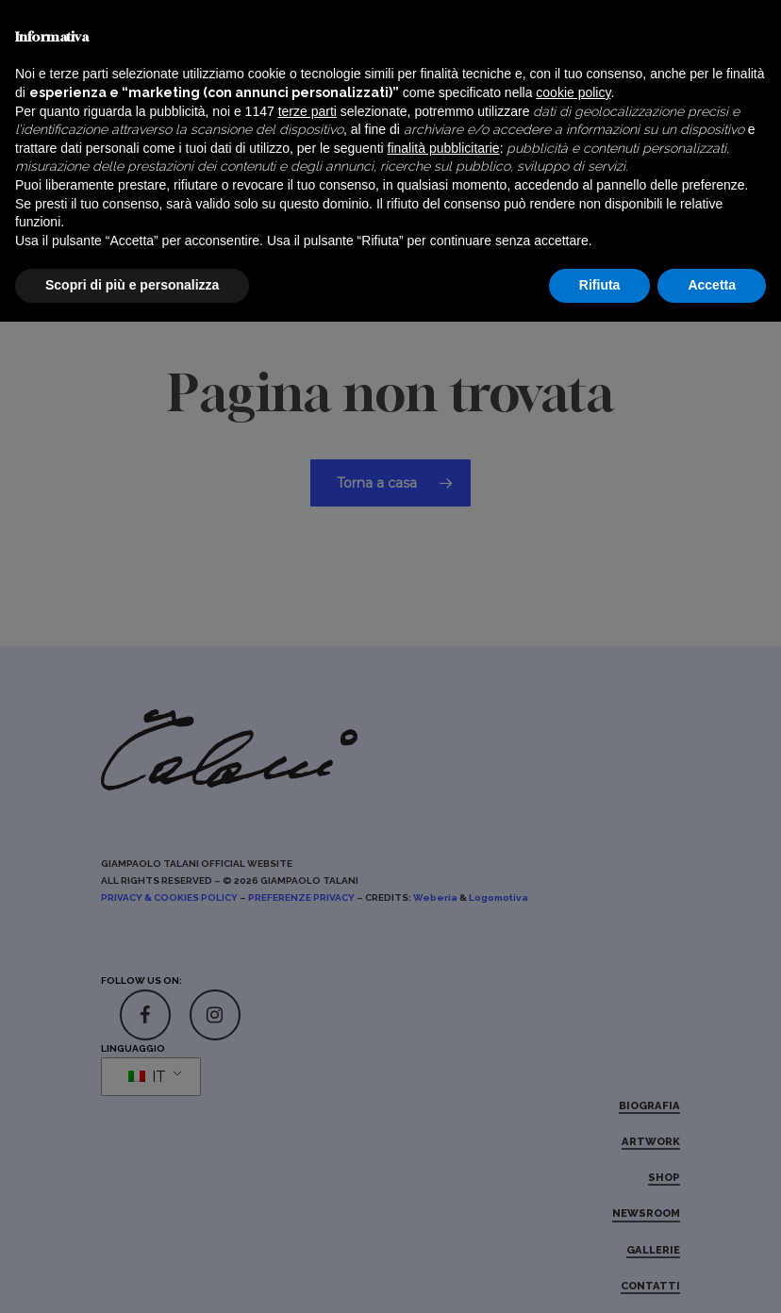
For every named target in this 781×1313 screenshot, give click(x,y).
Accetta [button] (712, 1276)
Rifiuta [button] (600, 1276)
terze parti (307, 1102)
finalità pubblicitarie (444, 1139)
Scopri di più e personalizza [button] (132, 1276)
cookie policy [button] (573, 1083)
